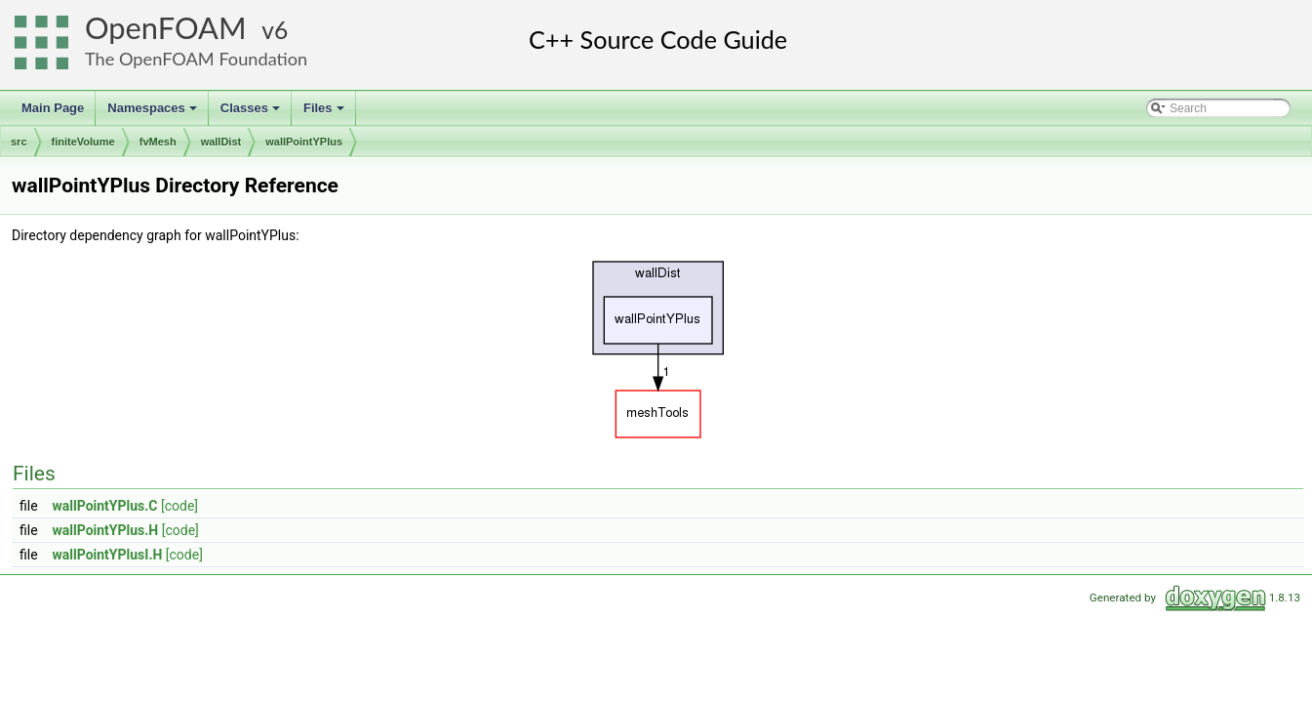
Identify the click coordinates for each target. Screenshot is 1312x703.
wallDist (221, 141)
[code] (179, 506)
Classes (251, 113)
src (19, 141)
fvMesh (158, 141)
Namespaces (153, 113)
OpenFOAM (166, 28)
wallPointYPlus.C (105, 506)
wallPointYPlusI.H (108, 554)
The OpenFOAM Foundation (196, 58)
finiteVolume (83, 141)
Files (325, 113)
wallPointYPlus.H (106, 530)
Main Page (52, 108)
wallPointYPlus (303, 141)
